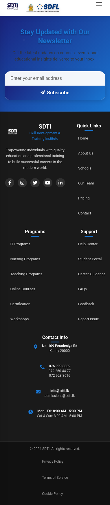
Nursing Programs (25, 259)
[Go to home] (31, 8)
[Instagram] (22, 182)
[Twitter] (35, 182)
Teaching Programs (26, 274)
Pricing (84, 198)
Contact (84, 213)
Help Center (88, 244)
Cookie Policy (52, 494)
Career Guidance (91, 274)
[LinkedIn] (60, 182)
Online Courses (22, 289)
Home (83, 138)
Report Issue (88, 319)
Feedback (86, 304)
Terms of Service (55, 478)
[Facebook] (9, 182)
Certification (20, 304)
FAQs (82, 289)
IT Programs (20, 244)
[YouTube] (47, 182)
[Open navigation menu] (100, 8)
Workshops (19, 319)
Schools (84, 168)
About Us (85, 153)
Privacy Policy (52, 461)
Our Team (86, 183)
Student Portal (90, 259)
